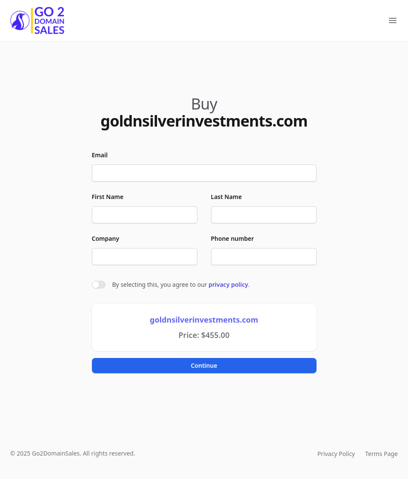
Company (106, 238)
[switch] (99, 285)
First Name (108, 197)
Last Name (226, 197)
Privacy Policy (336, 454)
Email (100, 155)
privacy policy (228, 284)
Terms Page (381, 454)
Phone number (232, 238)
